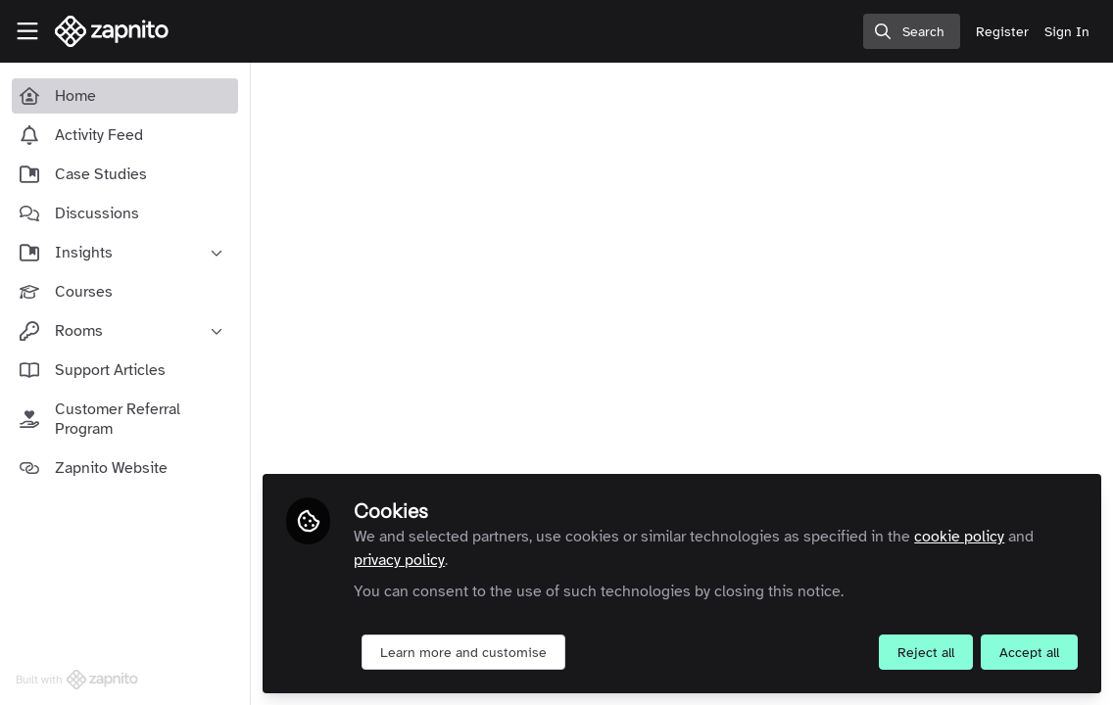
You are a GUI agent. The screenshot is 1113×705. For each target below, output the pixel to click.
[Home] (112, 31)
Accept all (1029, 652)
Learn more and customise (463, 652)
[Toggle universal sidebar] (27, 31)
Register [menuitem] (1002, 32)
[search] (911, 31)
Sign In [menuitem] (1066, 32)
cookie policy (959, 536)
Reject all (925, 652)
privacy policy (399, 560)
